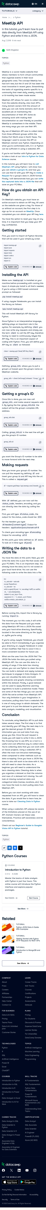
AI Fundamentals (32, 1081)
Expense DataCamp (33, 1026)
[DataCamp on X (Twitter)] (11, 1170)
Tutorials (13, 17)
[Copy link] (4, 848)
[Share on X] (20, 848)
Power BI (5, 1063)
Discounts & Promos (33, 1022)
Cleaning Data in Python (28, 801)
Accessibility (34, 1195)
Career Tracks (31, 982)
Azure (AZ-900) (31, 1140)
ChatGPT (5, 1070)
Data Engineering (32, 1055)
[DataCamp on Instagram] (34, 1170)
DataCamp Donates (33, 1038)
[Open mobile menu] (42, 4)
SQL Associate (31, 1125)
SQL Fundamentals (32, 1084)
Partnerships (7, 997)
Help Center (7, 1001)
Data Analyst (30, 1121)
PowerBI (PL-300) (32, 1136)
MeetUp (30, 211)
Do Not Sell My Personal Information (14, 1195)
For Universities (31, 1034)
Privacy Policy (7, 1190)
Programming (30, 1059)
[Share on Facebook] (15, 848)
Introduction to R (8, 1088)
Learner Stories (31, 1030)
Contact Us (6, 1005)
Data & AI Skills (8, 1015)
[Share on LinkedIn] (9, 848)
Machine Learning (32, 1052)
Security (5, 1199)
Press (4, 986)
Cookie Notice (19, 1190)
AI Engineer (29, 1133)
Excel (4, 1067)
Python (23, 17)
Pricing (4, 1019)
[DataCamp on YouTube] (27, 1170)
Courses (28, 990)
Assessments (30, 1001)
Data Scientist (30, 1129)
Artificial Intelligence (10, 1059)
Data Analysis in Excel (11, 1098)
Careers (5, 990)
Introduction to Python (17, 869)
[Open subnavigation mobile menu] (10, 11)
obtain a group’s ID (18, 170)
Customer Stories (9, 1032)
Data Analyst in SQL (10, 1121)
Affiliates (5, 993)
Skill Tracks (29, 986)
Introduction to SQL (9, 1084)
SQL (3, 1055)
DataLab (28, 1005)
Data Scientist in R (9, 1131)
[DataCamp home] (19, 1164)
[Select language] (34, 4)
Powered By (32, 267)
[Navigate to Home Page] (10, 4)
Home (4, 17)
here (41, 214)
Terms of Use (15, 1199)
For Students (30, 1019)
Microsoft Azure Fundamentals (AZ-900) (33, 1102)
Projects (28, 997)
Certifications (30, 993)
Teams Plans (7, 1022)
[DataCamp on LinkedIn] (19, 1170)
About (4, 982)
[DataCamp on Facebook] (3, 1170)
